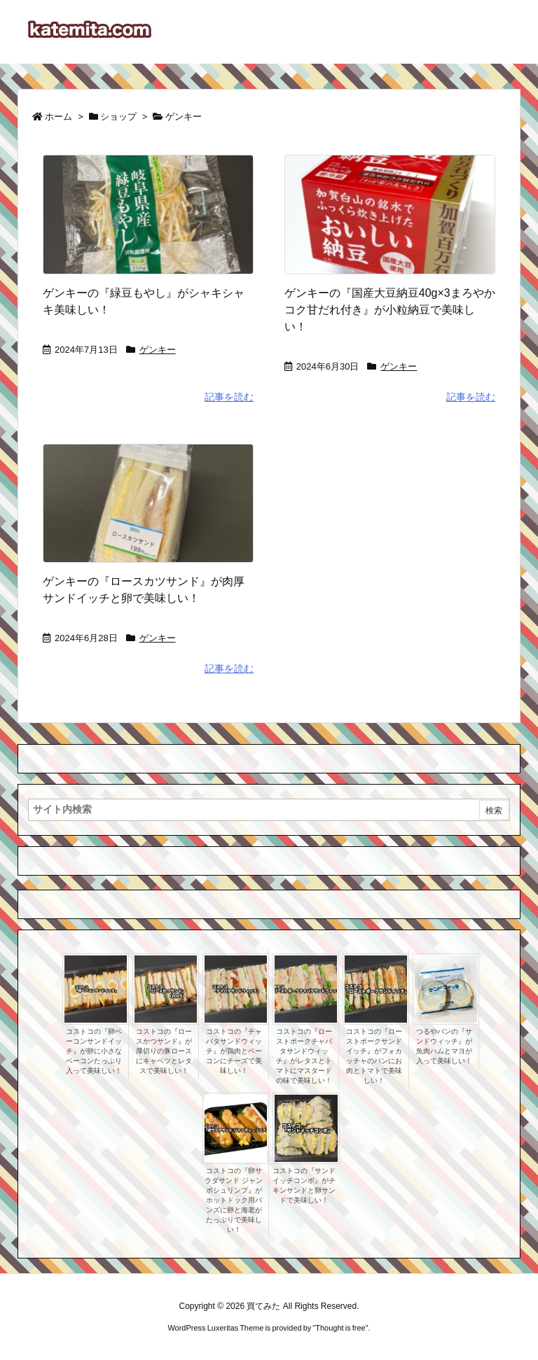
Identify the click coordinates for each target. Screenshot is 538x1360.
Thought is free (340, 1328)
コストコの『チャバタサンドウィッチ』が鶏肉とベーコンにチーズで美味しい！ (234, 1051)
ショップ (118, 116)
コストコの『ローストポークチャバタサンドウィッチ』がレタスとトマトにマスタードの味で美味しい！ (304, 1056)
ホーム (58, 116)
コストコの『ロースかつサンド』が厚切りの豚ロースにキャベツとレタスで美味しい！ (164, 1051)
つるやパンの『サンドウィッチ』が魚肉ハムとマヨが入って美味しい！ (444, 1046)
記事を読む (229, 396)
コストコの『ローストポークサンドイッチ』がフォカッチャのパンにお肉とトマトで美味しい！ (374, 1056)
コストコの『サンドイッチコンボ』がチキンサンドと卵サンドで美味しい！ (304, 1185)
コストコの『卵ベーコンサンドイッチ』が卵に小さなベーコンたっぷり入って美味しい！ (94, 1051)
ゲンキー (157, 349)
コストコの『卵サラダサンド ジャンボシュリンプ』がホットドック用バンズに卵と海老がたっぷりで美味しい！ (234, 1200)
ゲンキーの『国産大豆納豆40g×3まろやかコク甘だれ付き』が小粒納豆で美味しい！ (389, 309)
